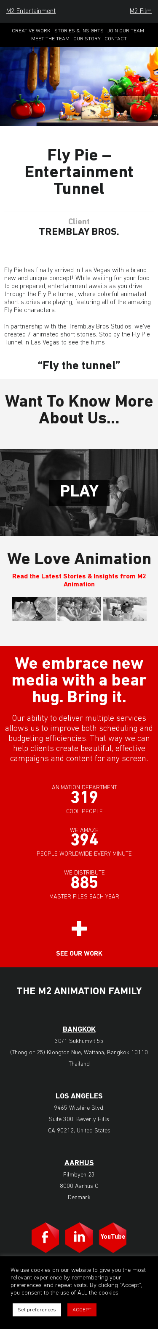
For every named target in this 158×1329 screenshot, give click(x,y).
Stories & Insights (79, 31)
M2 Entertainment (31, 11)
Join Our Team (125, 31)
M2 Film (141, 11)
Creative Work (31, 31)
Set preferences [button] (37, 1310)
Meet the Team (50, 39)
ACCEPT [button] (81, 1310)
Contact (115, 39)
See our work (79, 954)
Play (79, 492)
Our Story (87, 39)
